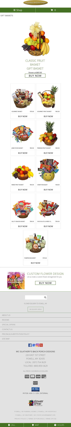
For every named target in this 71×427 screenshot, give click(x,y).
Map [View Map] (35, 425)
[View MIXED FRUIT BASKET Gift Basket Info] (23, 170)
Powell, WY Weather (24, 415)
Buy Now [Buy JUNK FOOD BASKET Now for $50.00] (22, 153)
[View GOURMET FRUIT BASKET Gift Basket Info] (48, 97)
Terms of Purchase (36, 419)
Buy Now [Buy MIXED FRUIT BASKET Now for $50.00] (22, 189)
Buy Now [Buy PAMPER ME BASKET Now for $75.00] (35, 263)
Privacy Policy (21, 419)
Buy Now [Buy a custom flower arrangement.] (45, 283)
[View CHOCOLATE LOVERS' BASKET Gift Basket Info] (48, 207)
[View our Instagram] (37, 346)
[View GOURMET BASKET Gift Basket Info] (23, 97)
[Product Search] (36, 297)
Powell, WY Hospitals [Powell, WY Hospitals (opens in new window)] (47, 411)
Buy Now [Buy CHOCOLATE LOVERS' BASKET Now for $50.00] (48, 226)
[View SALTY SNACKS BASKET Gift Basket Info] (23, 207)
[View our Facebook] (30, 346)
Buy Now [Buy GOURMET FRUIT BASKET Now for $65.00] (48, 116)
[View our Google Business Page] (33, 346)
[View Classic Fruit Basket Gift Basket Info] (36, 39)
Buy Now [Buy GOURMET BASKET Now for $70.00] (22, 116)
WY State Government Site (44, 415)
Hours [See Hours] (59, 425)
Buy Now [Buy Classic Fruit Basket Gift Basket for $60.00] (35, 75)
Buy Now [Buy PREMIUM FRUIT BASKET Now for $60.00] (48, 153)
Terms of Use (51, 419)
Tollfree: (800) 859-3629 (35, 365)
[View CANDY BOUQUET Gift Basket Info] (48, 170)
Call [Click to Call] (11, 425)
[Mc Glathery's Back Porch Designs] (35, 5)
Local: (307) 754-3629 (35, 362)
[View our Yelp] (41, 346)
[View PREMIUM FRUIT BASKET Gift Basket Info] (48, 134)
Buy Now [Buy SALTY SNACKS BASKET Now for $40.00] (22, 226)
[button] (35, 389)
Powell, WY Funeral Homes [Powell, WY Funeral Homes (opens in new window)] (25, 411)
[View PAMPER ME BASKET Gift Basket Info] (35, 243)
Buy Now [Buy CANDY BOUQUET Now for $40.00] (48, 189)
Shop (17, 10)
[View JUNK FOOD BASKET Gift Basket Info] (23, 134)
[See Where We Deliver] (35, 309)
